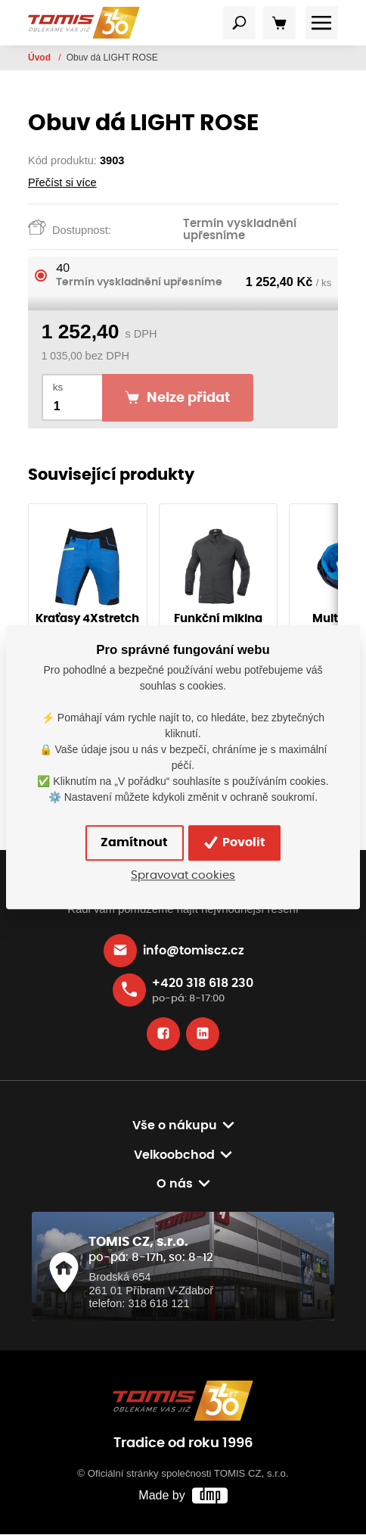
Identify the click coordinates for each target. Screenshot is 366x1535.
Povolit (235, 843)
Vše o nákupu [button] (174, 1125)
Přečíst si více (62, 182)
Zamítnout (134, 843)
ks (58, 387)
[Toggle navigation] (239, 22)
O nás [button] (175, 1185)
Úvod (40, 57)
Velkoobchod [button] (174, 1156)
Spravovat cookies (183, 875)
